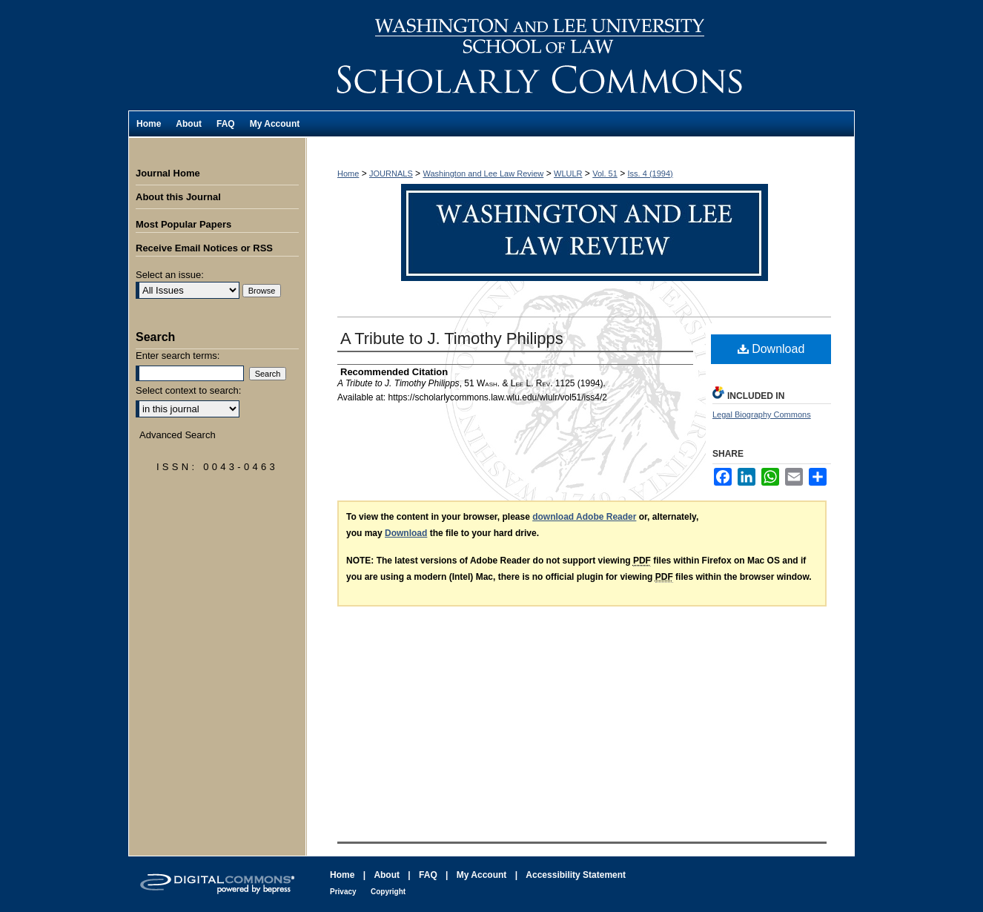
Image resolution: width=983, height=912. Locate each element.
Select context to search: (188, 390)
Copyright (388, 892)
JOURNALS (391, 173)
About (387, 875)
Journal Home (168, 173)
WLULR (568, 173)
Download (771, 349)
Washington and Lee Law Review (580, 55)
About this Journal (178, 196)
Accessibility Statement (576, 875)
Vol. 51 (605, 173)
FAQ (428, 875)
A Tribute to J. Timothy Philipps (451, 338)
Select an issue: (170, 274)
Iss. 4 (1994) (650, 173)
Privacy (343, 892)
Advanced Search (177, 434)
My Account (482, 875)
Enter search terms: (177, 355)
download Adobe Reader (584, 517)
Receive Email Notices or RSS (204, 248)
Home (348, 173)
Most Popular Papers (183, 224)
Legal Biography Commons (761, 414)
